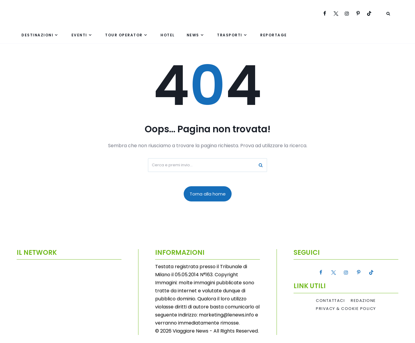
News (193, 35)
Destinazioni (37, 35)
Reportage (273, 35)
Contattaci (330, 301)
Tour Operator (124, 35)
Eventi (79, 35)
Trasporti (229, 35)
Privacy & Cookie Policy (346, 309)
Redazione (363, 301)
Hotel (167, 35)
